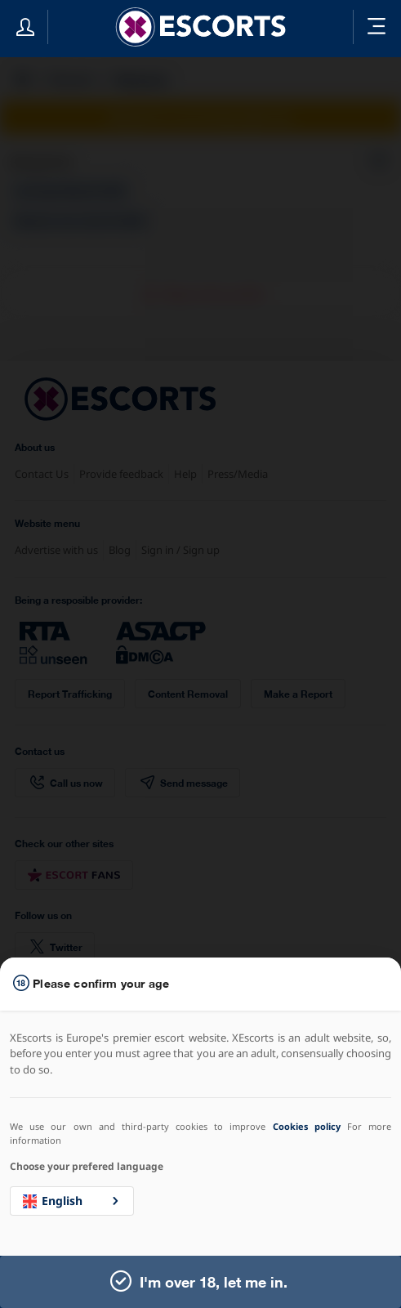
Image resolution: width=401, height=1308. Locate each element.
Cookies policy (307, 1126)
